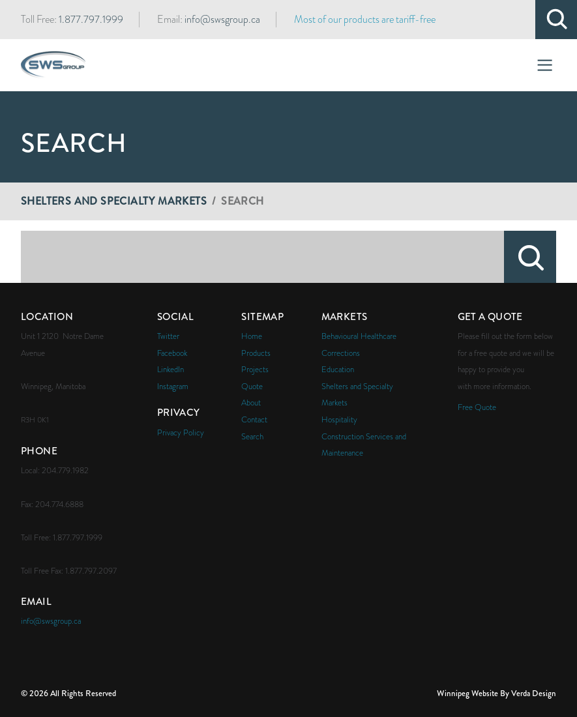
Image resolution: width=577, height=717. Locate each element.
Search (530, 257)
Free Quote (477, 407)
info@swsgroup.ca (222, 19)
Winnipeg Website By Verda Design (496, 693)
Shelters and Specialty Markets (114, 201)
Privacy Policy (180, 432)
